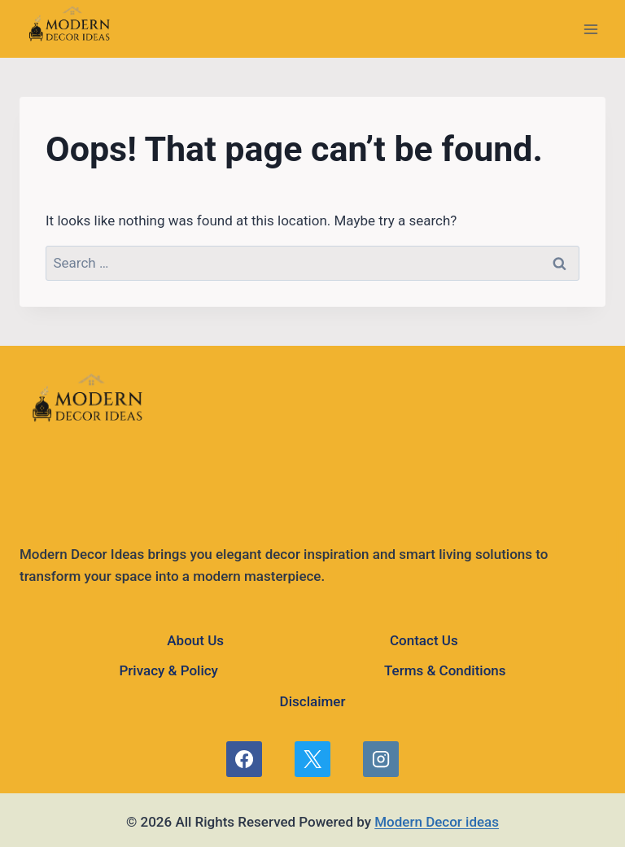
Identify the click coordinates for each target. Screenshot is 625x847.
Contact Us (424, 640)
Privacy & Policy (168, 670)
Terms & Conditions (445, 670)
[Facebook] (244, 759)
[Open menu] (590, 28)
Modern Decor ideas (436, 822)
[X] (312, 759)
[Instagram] (381, 759)
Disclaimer (313, 701)
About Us (195, 640)
